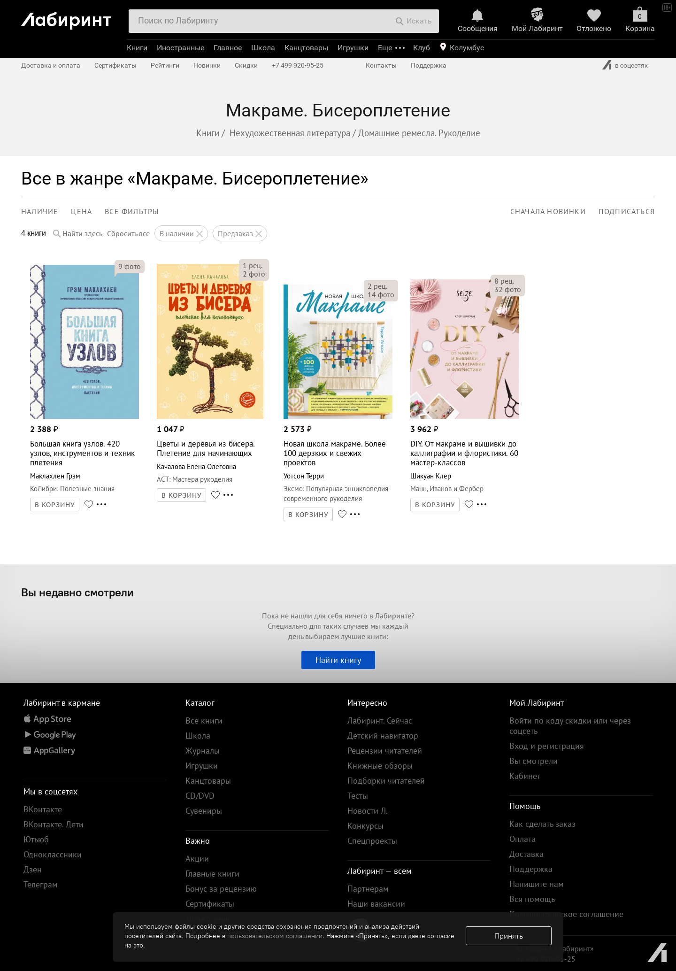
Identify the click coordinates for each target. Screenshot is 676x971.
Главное (228, 47)
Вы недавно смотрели (77, 592)
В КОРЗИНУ (55, 505)
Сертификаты (115, 65)
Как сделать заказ (542, 823)
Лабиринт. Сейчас (379, 720)
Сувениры (203, 810)
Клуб (421, 47)
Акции (197, 858)
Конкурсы (365, 825)
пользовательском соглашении (275, 936)
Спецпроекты (372, 840)
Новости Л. (367, 810)
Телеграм (40, 884)
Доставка (526, 853)
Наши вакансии (376, 903)
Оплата (522, 838)
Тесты (357, 795)
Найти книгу (338, 660)
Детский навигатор (382, 735)
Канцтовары (306, 47)
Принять (508, 935)
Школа (263, 47)
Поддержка (428, 65)
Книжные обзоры (380, 765)
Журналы (202, 750)
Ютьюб (36, 839)
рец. (252, 265)
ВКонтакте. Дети (53, 824)
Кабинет (524, 776)
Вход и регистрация (546, 745)
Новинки (207, 65)
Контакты (381, 65)
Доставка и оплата (50, 65)
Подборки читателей (386, 780)
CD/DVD (200, 795)
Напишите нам (536, 884)
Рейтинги (165, 65)
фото (129, 266)
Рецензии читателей (384, 750)
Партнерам (368, 888)
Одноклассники (52, 854)
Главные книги (212, 873)
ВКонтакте (42, 809)
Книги (137, 47)
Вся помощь (532, 899)
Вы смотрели (533, 760)
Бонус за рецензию (221, 888)
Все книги (204, 720)
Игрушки (353, 47)
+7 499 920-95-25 (297, 65)
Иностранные (180, 47)
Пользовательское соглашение (566, 914)
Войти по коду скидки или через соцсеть (570, 725)
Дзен (32, 869)
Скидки (246, 65)
